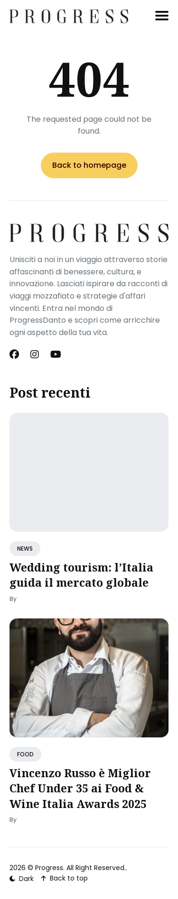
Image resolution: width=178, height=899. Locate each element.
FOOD (25, 754)
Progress (49, 867)
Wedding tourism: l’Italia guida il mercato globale (81, 575)
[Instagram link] (34, 354)
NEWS (25, 549)
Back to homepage (89, 165)
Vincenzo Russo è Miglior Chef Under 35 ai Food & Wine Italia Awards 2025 (80, 788)
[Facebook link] (15, 354)
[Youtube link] (55, 354)
